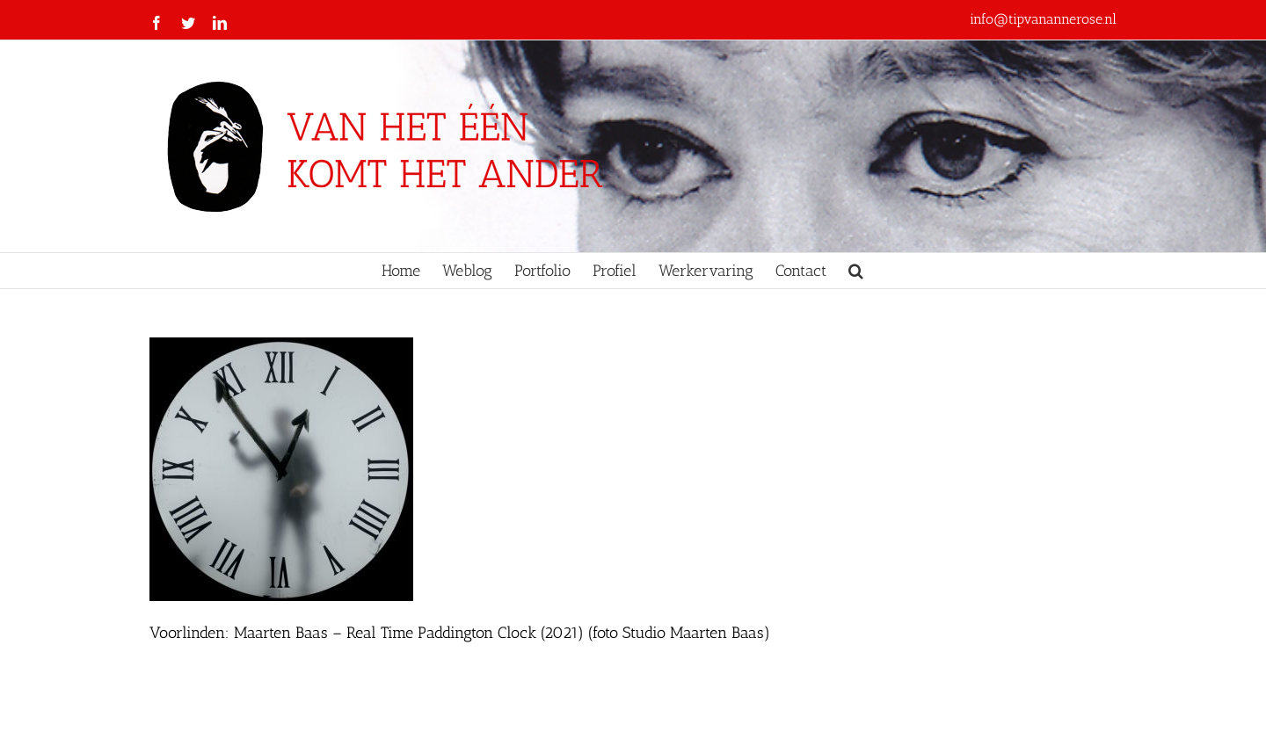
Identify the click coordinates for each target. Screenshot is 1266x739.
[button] (855, 270)
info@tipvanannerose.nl (1043, 19)
